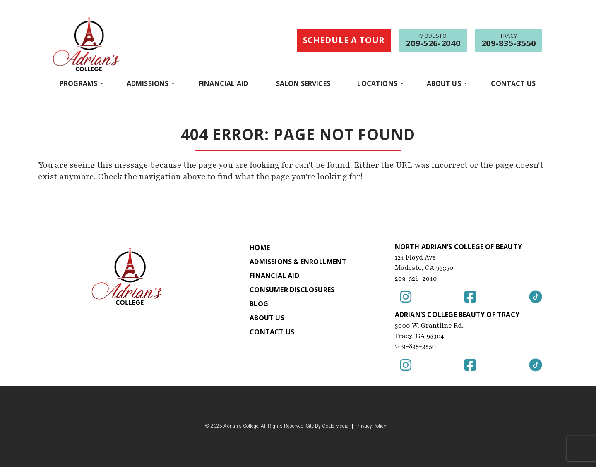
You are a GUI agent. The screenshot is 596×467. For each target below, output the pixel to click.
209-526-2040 (416, 278)
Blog (259, 304)
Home (260, 247)
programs (78, 83)
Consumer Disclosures (292, 290)
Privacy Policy (371, 426)
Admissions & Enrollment (298, 261)
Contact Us (513, 83)
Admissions (148, 83)
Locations (377, 83)
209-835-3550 (415, 346)
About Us (444, 83)
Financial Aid (223, 83)
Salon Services (303, 83)
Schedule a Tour (344, 39)
